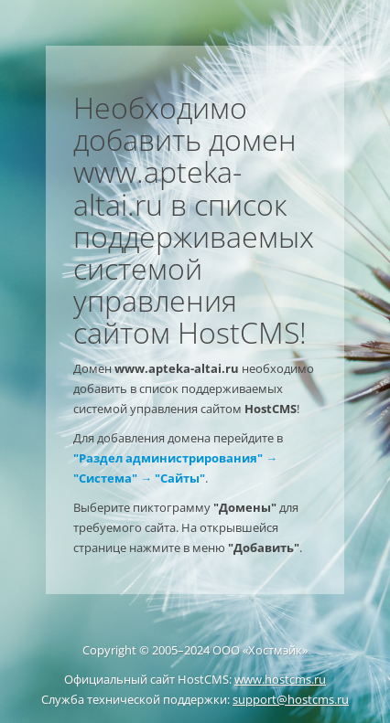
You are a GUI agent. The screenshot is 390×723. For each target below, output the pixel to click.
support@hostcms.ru (291, 699)
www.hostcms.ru (280, 679)
